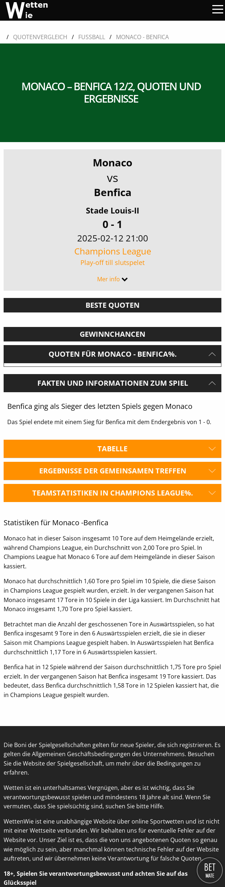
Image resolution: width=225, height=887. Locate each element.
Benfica (113, 129)
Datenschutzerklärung (34, 866)
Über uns (16, 838)
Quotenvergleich (40, 37)
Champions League (112, 193)
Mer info (108, 216)
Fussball (91, 37)
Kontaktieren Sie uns (32, 851)
